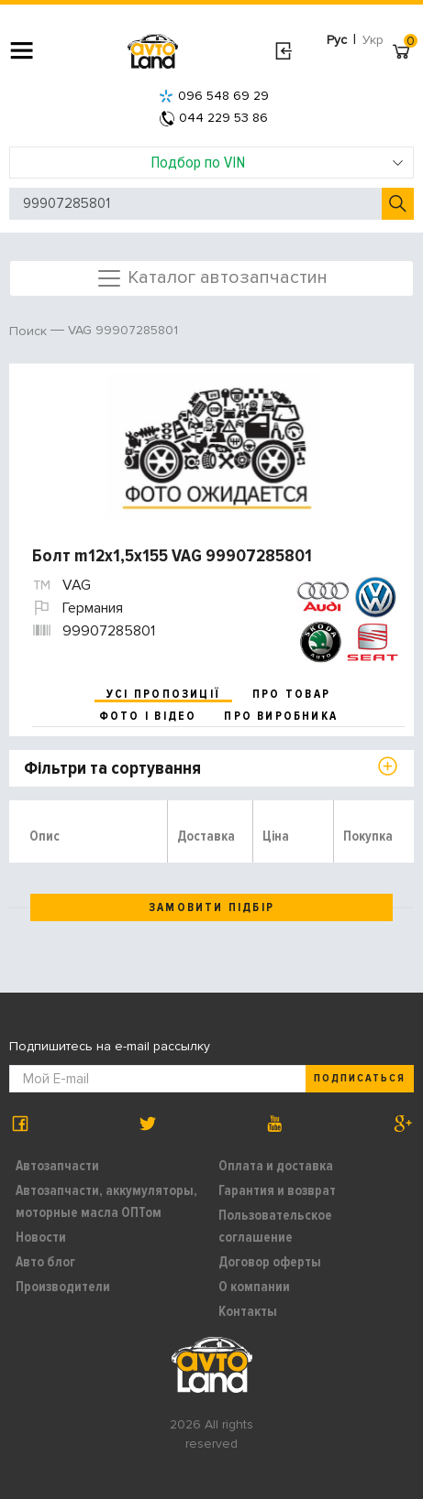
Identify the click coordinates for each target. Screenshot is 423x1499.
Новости (41, 1237)
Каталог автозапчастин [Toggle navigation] (211, 278)
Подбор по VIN (277, 162)
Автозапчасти (57, 1165)
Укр (373, 40)
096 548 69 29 (214, 95)
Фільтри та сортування (112, 768)
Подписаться (360, 1078)
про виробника (281, 716)
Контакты (247, 1311)
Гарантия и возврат (277, 1190)
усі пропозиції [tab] (163, 694)
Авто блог (45, 1262)
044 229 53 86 (214, 117)
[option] (214, 446)
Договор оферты (269, 1262)
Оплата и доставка (275, 1165)
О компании (254, 1286)
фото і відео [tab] (148, 716)
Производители (63, 1286)
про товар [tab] (291, 694)
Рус (337, 40)
